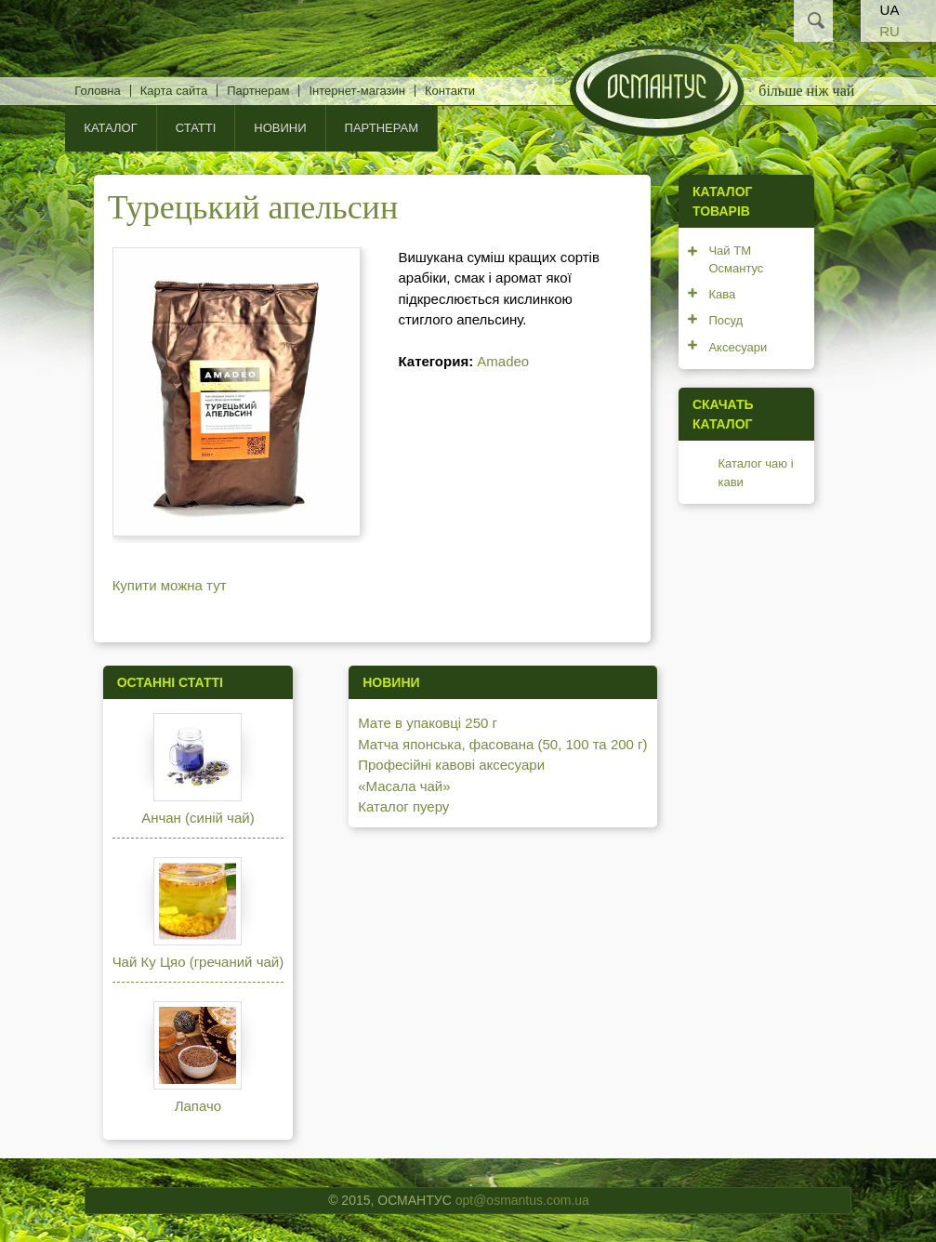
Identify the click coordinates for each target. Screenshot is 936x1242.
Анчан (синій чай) (197, 818)
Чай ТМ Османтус (735, 260)
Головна (97, 91)
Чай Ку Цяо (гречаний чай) (198, 962)
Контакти (450, 91)
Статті (196, 128)
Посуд (725, 320)
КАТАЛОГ (110, 128)
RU (889, 31)
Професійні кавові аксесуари (451, 765)
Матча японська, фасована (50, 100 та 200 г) (502, 744)
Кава (721, 294)
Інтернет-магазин (356, 91)
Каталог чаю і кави (755, 472)
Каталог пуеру (403, 806)
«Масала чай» (404, 786)
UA (890, 10)
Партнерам (258, 91)
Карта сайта (173, 91)
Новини (280, 128)
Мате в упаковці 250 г (427, 723)
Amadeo (503, 361)
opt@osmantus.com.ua (522, 1200)
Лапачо (198, 1106)
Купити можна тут (169, 585)
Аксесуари (737, 347)
